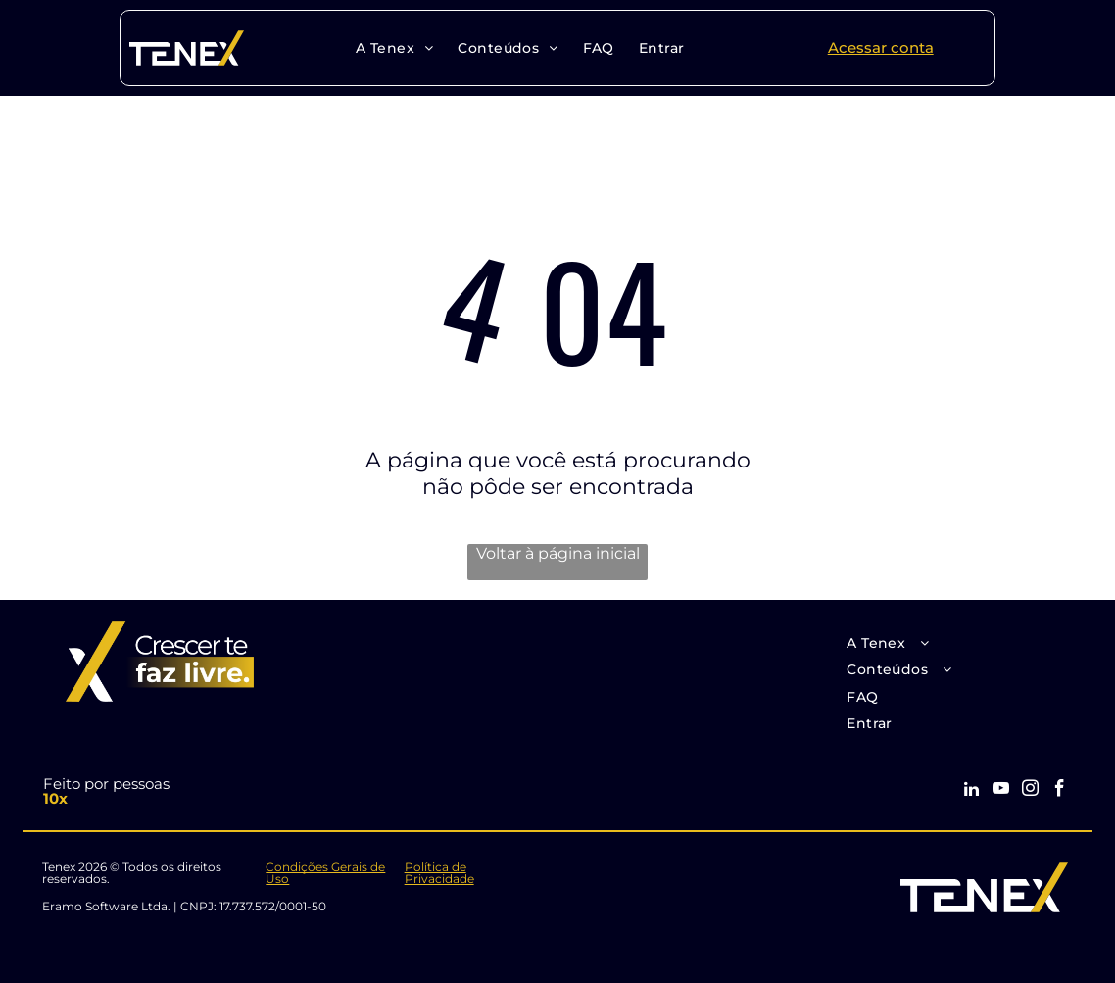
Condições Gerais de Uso (325, 873)
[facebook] (1059, 791)
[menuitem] (392, 48)
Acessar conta (881, 47)
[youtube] (1001, 791)
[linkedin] (971, 791)
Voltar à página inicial (558, 553)
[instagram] (1030, 791)
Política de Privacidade (439, 873)
